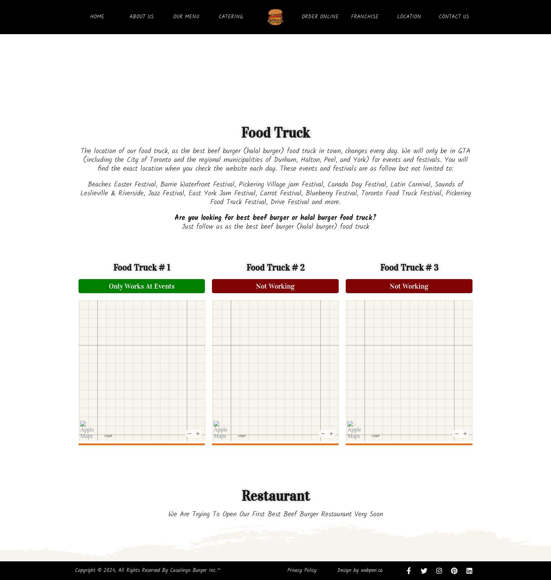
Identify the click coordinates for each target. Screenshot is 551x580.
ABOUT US (142, 17)
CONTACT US (454, 17)
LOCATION (409, 17)
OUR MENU (186, 17)
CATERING (231, 17)
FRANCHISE (364, 17)
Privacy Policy (302, 570)
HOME (97, 17)
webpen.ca (372, 570)
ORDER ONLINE (320, 17)
